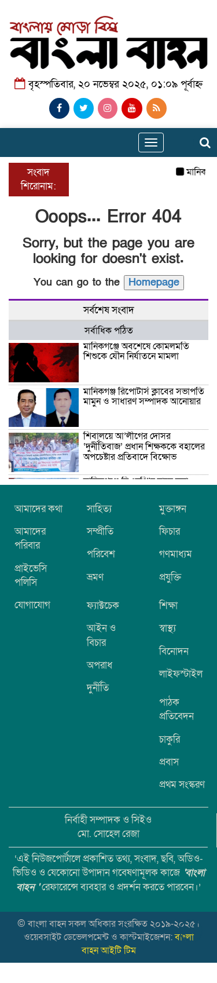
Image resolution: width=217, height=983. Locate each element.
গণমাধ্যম (175, 554)
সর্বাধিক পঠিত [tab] (108, 330)
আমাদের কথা (38, 509)
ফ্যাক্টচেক (103, 605)
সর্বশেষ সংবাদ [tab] (108, 310)
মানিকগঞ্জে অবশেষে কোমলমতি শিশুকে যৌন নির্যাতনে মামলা (136, 351)
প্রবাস (169, 762)
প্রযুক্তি (170, 577)
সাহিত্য (99, 509)
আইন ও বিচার (101, 635)
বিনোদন (174, 651)
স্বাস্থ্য (167, 628)
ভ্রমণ (95, 577)
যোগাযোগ (32, 605)
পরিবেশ (101, 554)
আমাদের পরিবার (30, 538)
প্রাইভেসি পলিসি (30, 575)
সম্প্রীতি (100, 531)
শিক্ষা (168, 605)
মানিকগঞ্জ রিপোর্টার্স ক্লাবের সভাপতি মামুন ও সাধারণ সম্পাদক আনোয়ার (143, 396)
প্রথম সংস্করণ (182, 784)
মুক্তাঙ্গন (172, 509)
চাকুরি (169, 739)
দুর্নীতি (98, 688)
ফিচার (169, 531)
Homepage (153, 282)
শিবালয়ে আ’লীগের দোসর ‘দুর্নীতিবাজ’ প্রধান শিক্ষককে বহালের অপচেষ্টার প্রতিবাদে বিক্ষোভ (144, 446)
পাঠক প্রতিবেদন (176, 709)
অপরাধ (99, 665)
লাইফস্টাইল (181, 674)
